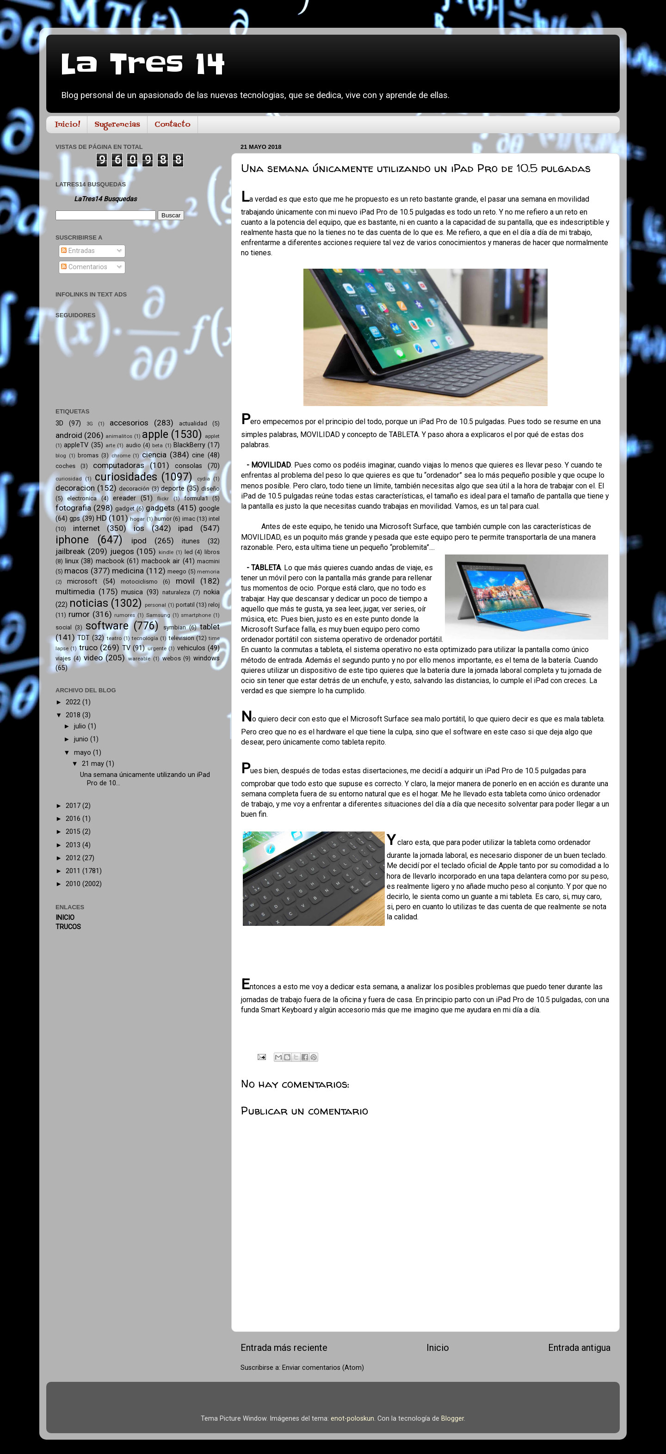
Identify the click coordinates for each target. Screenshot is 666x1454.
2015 (74, 832)
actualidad (193, 423)
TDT (83, 638)
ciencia (154, 454)
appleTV (76, 445)
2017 (74, 806)
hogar (137, 519)
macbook (110, 561)
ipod (139, 540)
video (93, 657)
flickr (163, 498)
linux (72, 561)
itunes (191, 541)
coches (65, 465)
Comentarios (84, 267)
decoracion (75, 488)
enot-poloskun (352, 1419)
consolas (188, 466)
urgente (157, 648)
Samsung (158, 615)
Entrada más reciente (283, 1347)
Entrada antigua (579, 1347)
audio (133, 445)
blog (61, 455)
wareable (139, 658)
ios (139, 528)
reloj (214, 604)
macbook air (161, 561)
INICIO (65, 918)
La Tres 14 (142, 64)
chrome (120, 455)
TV (126, 648)
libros (212, 551)
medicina (128, 570)
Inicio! (67, 125)
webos (171, 658)
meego (176, 571)
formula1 (196, 498)
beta (157, 445)
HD (101, 518)
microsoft (82, 581)
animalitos (118, 436)
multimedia (75, 591)
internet (86, 528)
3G (89, 423)
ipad (185, 528)
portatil (185, 604)
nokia (212, 592)
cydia (203, 478)
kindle (166, 552)
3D (59, 423)
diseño (210, 488)
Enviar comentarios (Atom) (323, 1368)
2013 (74, 845)
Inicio (437, 1347)
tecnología (145, 638)
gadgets (160, 507)
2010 (74, 884)
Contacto (172, 125)
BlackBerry (189, 445)
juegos (122, 551)
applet (212, 436)
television (181, 638)
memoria (208, 571)
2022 (74, 702)
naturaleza (176, 592)
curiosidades (126, 477)
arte (110, 445)
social (64, 627)
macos (76, 570)
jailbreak (70, 551)
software (107, 626)
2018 (74, 715)
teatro (114, 638)
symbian (174, 627)
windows (206, 658)
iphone (72, 540)
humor (163, 518)
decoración (134, 488)
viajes (63, 658)
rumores (124, 615)
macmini (208, 561)
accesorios (129, 422)
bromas (88, 455)
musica (132, 592)
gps (74, 519)
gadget (125, 508)
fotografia (73, 507)
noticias (88, 603)
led (189, 551)
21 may (94, 764)
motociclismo (139, 581)
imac (188, 518)
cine (198, 455)
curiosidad (69, 478)
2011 (74, 871)
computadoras (118, 465)
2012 (74, 858)
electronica (82, 498)
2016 (74, 819)
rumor (79, 614)
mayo (83, 753)
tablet (210, 626)
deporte (173, 489)
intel (214, 518)
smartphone (196, 615)
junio (82, 739)
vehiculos (191, 648)
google (209, 508)
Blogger (452, 1419)
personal (155, 605)
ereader (124, 498)
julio (81, 726)
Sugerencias (117, 125)
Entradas (78, 251)
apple (155, 434)
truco (88, 647)
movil (185, 580)
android (69, 435)
